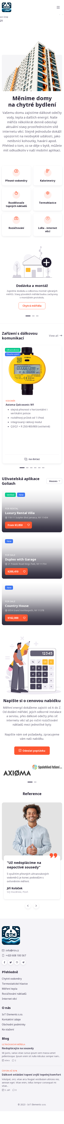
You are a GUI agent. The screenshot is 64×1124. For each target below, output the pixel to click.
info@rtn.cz (10, 950)
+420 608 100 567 (14, 955)
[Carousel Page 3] (37, 315)
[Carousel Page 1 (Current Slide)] (28, 315)
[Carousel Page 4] (35, 467)
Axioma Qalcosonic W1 (20, 404)
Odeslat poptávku (32, 750)
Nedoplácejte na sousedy (18, 1048)
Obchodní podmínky (13, 1024)
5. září (6, 1090)
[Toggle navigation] (58, 7)
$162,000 (13, 618)
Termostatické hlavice (15, 983)
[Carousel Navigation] (32, 906)
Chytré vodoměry (12, 978)
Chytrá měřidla (32, 305)
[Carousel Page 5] (39, 467)
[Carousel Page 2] (33, 315)
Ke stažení (8, 1029)
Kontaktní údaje (11, 1019)
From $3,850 (15, 525)
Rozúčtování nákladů (14, 993)
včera (6, 1060)
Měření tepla (9, 988)
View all (55, 335)
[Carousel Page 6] (43, 467)
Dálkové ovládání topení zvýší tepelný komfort (31, 1074)
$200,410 (13, 571)
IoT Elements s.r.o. (12, 1014)
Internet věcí (9, 998)
